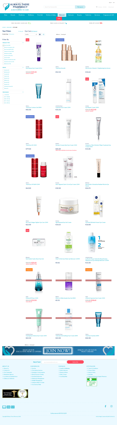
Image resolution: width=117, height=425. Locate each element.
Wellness (31, 15)
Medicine (22, 15)
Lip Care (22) (7, 57)
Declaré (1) (6, 78)
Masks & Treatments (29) (9, 59)
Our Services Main (36, 384)
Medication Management (37, 378)
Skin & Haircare (63, 370)
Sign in (110, 2)
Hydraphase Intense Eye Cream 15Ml (36, 335)
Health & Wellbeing (64, 368)
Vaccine (33, 368)
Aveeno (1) (6, 70)
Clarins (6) (6, 76)
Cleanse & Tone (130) (9, 51)
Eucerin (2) (6, 82)
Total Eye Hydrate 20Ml (92, 335)
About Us (6, 368)
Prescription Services (36, 370)
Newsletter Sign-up (8, 374)
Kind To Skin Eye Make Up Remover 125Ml (68, 259)
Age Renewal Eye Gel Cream (63, 222)
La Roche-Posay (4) (8, 86)
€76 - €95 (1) (7, 102)
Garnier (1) (6, 84)
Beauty (79, 15)
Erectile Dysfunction (36, 376)
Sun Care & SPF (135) (8, 49)
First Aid (40, 15)
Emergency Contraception (38, 372)
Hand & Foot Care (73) (9, 61)
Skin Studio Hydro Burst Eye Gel (35, 259)
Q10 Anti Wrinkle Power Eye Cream (95, 222)
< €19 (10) (6, 94)
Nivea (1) (6, 88)
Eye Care (11, 34)
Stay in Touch (37, 362)
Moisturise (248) (8, 53)
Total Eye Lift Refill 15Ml (33, 184)
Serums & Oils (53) (8, 55)
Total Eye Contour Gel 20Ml (33, 107)
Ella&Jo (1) (6, 80)
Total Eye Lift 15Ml (31, 145)
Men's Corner (63, 374)
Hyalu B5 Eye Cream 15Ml (63, 107)
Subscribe (75, 362)
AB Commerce (111, 416)
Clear (21, 31)
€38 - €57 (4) (7, 98)
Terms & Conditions (92, 368)
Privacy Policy (91, 370)
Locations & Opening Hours (10, 376)
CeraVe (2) (6, 74)
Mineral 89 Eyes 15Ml (32, 298)
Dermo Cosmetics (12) (9, 47)
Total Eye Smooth (60, 68)
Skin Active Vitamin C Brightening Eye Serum (97, 68)
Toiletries (88, 15)
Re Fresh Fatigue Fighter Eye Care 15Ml (37, 222)
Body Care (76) (7, 63)
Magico (100, 416)
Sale (59, 18)
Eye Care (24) (7, 45)
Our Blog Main (63, 376)
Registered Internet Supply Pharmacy (97, 376)
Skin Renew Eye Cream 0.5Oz (34, 68)
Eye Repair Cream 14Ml (92, 107)
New (5, 15)
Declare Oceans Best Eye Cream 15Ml (66, 145)
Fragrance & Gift (108, 15)
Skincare (62, 15)
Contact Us (6, 370)
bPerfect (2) (6, 72)
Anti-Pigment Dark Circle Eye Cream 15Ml (67, 184)
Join (114, 2)
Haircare (71, 15)
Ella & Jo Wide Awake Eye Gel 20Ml (66, 298)
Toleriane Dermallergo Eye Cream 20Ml (67, 335)
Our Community (7, 372)
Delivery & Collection (8, 378)
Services (97, 15)
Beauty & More (63, 372)
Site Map (90, 374)
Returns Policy (91, 372)
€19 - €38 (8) (7, 96)
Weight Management (36, 380)
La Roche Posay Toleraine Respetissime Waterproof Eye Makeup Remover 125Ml (97, 259)
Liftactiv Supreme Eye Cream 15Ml (95, 298)
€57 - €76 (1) (7, 100)
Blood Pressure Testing (37, 374)
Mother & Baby (51, 15)
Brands (13, 15)
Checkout (111, 7)
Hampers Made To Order (37, 382)
